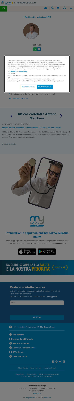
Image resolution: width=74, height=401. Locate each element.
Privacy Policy (23, 71)
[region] (37, 74)
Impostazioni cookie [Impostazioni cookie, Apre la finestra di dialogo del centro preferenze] (28, 87)
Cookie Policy (13, 71)
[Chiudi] (66, 58)
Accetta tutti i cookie (44, 87)
